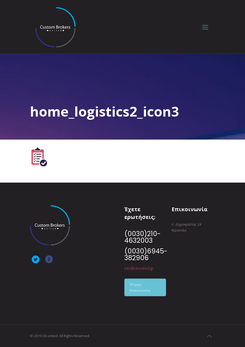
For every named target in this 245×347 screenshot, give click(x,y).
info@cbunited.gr (138, 268)
